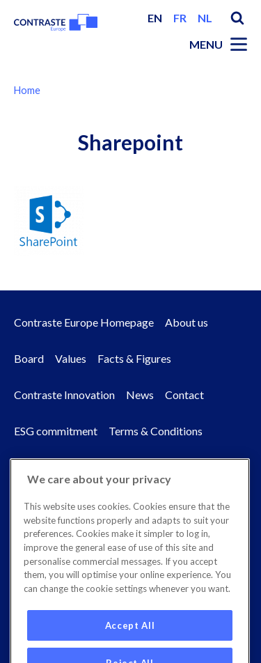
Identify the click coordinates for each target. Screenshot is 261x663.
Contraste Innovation (64, 394)
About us (186, 322)
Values (70, 358)
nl (205, 17)
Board (29, 358)
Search (237, 18)
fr (180, 17)
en (155, 17)
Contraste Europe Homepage (84, 322)
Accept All (130, 638)
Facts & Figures (134, 358)
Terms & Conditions (156, 430)
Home (27, 90)
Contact (184, 394)
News (140, 394)
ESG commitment (55, 430)
